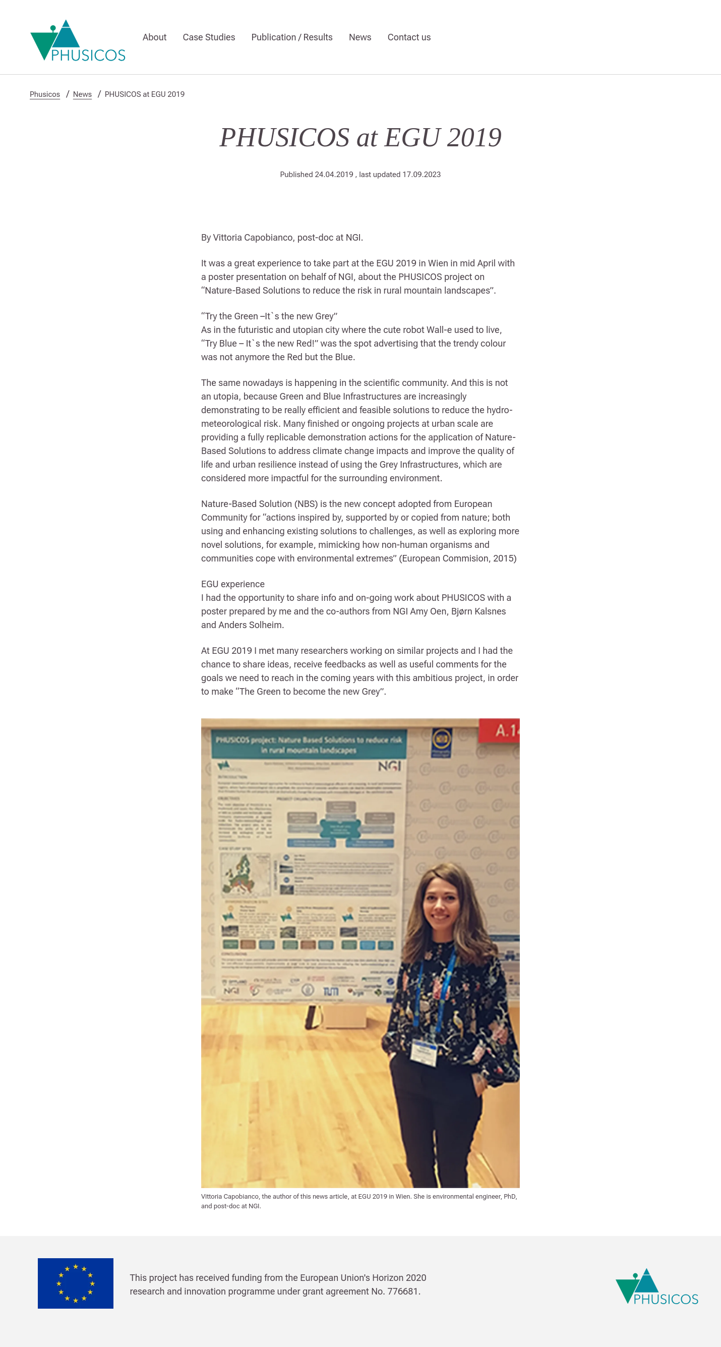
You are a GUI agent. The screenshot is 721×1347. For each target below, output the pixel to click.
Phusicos (45, 94)
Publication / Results (292, 37)
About (154, 37)
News (360, 37)
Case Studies (209, 37)
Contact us (409, 37)
